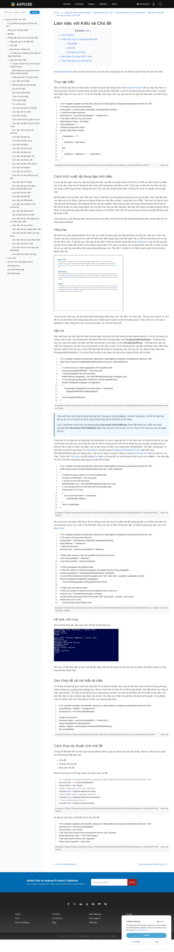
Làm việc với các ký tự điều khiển (26, 240)
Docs (17, 927)
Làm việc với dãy (19, 116)
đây (75, 535)
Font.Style (109, 463)
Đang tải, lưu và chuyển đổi (21, 41)
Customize (136, 942)
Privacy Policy (97, 945)
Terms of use (106, 945)
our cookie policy (142, 930)
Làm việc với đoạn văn (21, 152)
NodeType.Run (60, 463)
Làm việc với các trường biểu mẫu (26, 229)
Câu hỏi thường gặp (15, 269)
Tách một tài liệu (19, 100)
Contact (113, 945)
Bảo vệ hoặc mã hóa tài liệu (24, 85)
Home (55, 13)
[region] (107, 135)
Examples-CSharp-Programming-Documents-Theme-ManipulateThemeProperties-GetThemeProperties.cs (99, 818)
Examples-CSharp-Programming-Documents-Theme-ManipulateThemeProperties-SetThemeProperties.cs (99, 856)
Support (91, 4)
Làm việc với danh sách (22, 148)
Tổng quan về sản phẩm (17, 30)
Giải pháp (72, 43)
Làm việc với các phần (21, 112)
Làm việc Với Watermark (22, 211)
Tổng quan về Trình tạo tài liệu (25, 77)
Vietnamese (143, 4)
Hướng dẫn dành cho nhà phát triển (23, 38)
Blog (54, 931)
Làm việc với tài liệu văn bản (24, 254)
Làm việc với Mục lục (21, 137)
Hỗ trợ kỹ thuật (13, 273)
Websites (103, 4)
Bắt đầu (11, 34)
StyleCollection (65, 72)
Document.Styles (133, 91)
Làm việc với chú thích (21, 171)
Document (153, 245)
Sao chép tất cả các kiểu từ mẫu (76, 56)
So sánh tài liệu (18, 89)
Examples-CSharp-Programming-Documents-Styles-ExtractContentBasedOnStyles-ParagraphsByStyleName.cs (101, 412)
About (114, 4)
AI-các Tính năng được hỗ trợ (20, 262)
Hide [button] (85, 31)
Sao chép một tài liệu (21, 92)
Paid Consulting (22, 931)
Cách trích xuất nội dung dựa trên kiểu (79, 39)
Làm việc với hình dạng (22, 182)
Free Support (94, 927)
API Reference (13, 266)
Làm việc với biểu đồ (21, 196)
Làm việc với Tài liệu (21, 81)
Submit (132, 891)
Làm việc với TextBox (21, 167)
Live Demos (57, 927)
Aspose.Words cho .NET (15, 19)
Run (130, 463)
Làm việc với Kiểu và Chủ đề (24, 108)
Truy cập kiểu (67, 35)
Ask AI (34, 12)
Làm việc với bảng (20, 144)
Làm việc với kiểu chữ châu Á (24, 164)
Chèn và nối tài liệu (20, 96)
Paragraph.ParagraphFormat (144, 456)
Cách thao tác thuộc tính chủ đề (76, 61)
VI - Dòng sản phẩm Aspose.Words (75, 13)
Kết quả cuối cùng (76, 52)
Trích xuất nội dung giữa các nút (26, 119)
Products (67, 4)
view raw (155, 168)
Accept (146, 935)
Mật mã (71, 48)
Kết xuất (13, 45)
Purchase (79, 4)
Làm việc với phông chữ (22, 160)
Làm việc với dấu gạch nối (23, 156)
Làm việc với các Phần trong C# (144, 873)
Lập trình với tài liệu (18, 60)
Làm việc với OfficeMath (22, 200)
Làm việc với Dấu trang (22, 141)
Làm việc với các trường (22, 225)
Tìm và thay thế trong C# (64, 873)
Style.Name (111, 456)
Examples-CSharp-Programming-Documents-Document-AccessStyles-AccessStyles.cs (91, 168)
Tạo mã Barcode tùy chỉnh (23, 215)
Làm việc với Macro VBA (22, 244)
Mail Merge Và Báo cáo (20, 49)
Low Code (11, 258)
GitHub (145, 168)
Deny (157, 942)
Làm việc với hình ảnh (21, 192)
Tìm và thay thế (18, 104)
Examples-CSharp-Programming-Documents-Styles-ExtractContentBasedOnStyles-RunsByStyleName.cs (99, 519)
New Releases (95, 923)
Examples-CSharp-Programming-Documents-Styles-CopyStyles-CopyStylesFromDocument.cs (94, 741)
